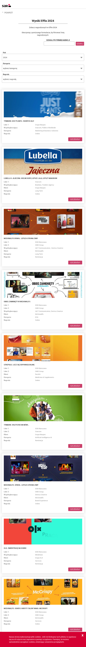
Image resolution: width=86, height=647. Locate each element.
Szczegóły (75, 139)
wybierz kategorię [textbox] (10, 68)
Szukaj (80, 43)
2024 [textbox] (5, 57)
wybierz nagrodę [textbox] (9, 79)
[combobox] (43, 57)
